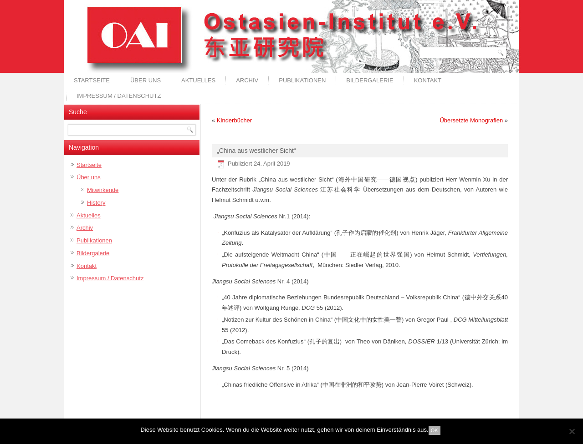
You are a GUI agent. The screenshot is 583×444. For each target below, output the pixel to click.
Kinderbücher (234, 120)
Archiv (247, 80)
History (96, 202)
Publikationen (302, 80)
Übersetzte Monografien (471, 120)
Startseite (92, 80)
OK (434, 430)
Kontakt (427, 80)
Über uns (145, 80)
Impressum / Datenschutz (119, 95)
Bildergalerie (369, 80)
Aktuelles (198, 80)
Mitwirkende (102, 190)
